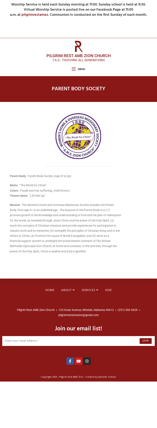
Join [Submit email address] (146, 387)
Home (49, 336)
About (68, 336)
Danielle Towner (107, 424)
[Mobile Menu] (78, 69)
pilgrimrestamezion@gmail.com (78, 361)
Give (108, 336)
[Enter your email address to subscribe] (78, 387)
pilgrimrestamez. (35, 15)
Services (90, 336)
